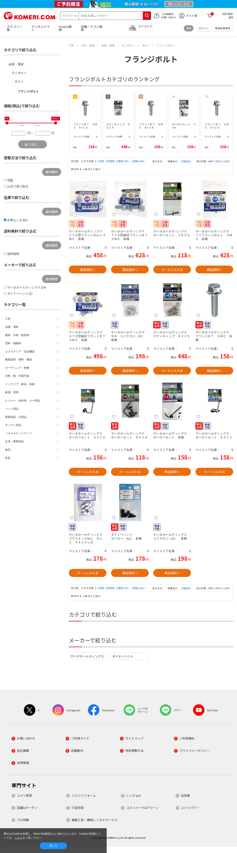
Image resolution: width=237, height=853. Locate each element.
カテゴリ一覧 (14, 28)
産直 (8, 457)
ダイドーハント (123, 656)
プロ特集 (23, 819)
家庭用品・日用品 (16, 416)
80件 (218, 161)
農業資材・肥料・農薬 (18, 359)
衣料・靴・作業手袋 (17, 375)
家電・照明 (12, 392)
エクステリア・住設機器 (20, 351)
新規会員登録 (222, 28)
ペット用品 (12, 408)
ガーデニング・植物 (17, 367)
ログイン (204, 28)
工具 (8, 318)
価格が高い (139, 161)
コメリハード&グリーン (142, 807)
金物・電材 (16, 64)
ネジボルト (19, 72)
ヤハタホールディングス (87, 656)
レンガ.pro (133, 795)
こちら (19, 837)
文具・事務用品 (14, 441)
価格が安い (124, 161)
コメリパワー (190, 807)
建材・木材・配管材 (17, 335)
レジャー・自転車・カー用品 (22, 400)
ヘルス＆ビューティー (18, 433)
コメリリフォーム (83, 795)
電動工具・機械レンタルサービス (94, 819)
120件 (226, 161)
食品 (8, 449)
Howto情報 (65, 28)
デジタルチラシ (40, 28)
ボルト (19, 81)
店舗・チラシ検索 (91, 28)
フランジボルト (28, 91)
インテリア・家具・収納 (20, 384)
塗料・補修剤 (13, 343)
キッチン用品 (13, 425)
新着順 (111, 161)
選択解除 (51, 172)
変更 (188, 28)
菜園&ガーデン (27, 807)
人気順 (101, 161)
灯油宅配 (77, 807)
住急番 (185, 795)
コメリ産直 (24, 795)
